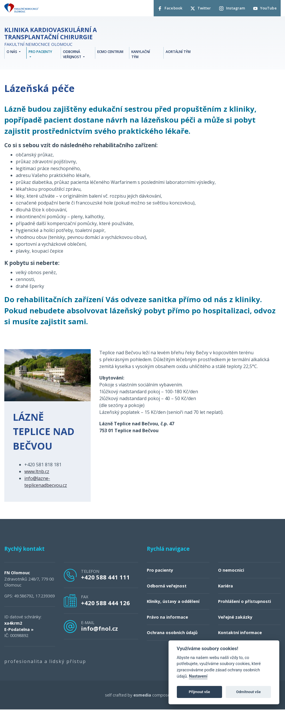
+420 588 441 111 (105, 577)
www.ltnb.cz (36, 472)
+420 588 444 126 (105, 603)
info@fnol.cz (99, 628)
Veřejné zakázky (235, 617)
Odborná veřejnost (167, 586)
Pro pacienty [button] (40, 52)
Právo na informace (167, 617)
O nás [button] (12, 52)
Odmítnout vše (248, 692)
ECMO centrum (110, 52)
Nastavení (198, 676)
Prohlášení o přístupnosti (244, 601)
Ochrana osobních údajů (172, 633)
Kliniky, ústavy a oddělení (173, 601)
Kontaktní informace (240, 633)
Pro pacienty (160, 570)
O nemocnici (231, 570)
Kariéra (225, 586)
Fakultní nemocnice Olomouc (64, 37)
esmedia (142, 695)
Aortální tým (178, 52)
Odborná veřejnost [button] (72, 55)
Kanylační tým (140, 55)
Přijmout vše (199, 692)
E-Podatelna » (18, 629)
